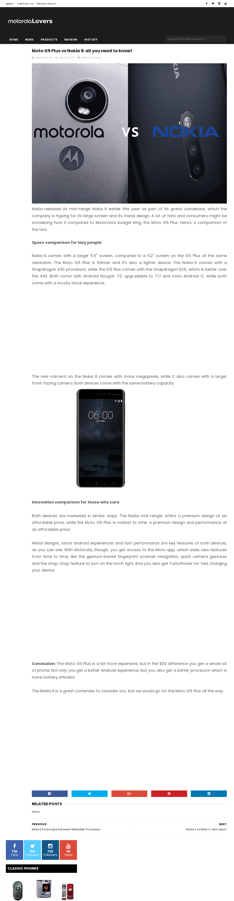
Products (49, 39)
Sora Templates (33, 889)
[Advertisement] (154, 307)
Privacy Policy (46, 3)
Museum (70, 39)
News (29, 39)
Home (13, 39)
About (10, 3)
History (91, 39)
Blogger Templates (60, 889)
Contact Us (25, 3)
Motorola (139, 60)
